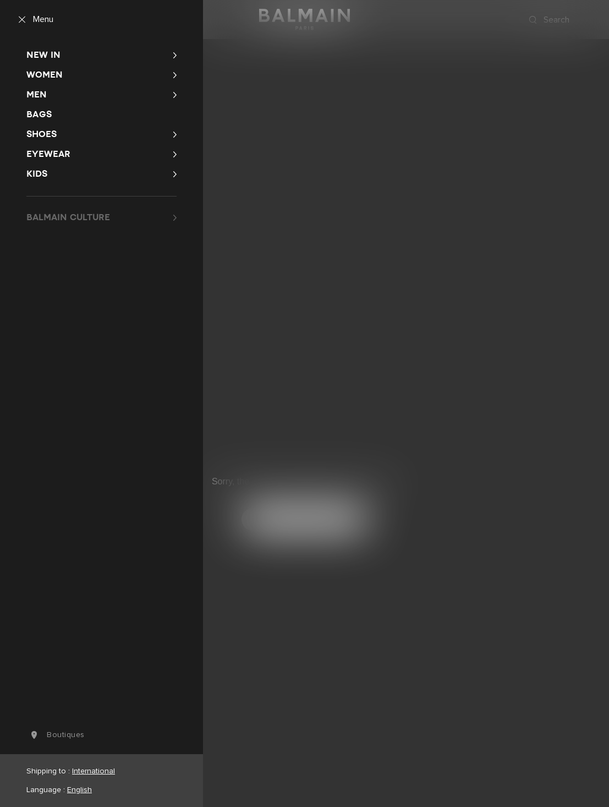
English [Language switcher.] (79, 790)
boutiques (55, 735)
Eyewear (48, 154)
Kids (36, 174)
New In (43, 55)
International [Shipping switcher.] (93, 771)
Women (44, 74)
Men (36, 94)
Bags (39, 114)
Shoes (41, 134)
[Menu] (33, 19)
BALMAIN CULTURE (68, 217)
